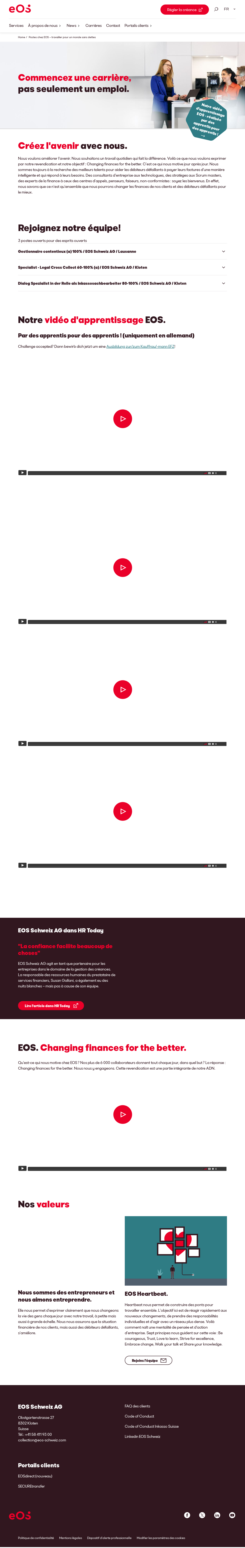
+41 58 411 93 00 (38, 1440)
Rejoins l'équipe (145, 1366)
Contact (113, 25)
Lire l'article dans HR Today (47, 1009)
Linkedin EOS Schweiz (142, 1442)
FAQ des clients (137, 1411)
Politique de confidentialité (36, 1543)
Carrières (93, 25)
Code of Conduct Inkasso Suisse (152, 1432)
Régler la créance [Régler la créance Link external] (182, 9)
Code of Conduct (139, 1421)
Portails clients (139, 25)
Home (21, 37)
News (74, 25)
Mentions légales (70, 1543)
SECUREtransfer (31, 1491)
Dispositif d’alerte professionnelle (109, 1543)
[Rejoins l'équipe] (177, 1256)
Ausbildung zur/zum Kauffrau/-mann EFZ (140, 346)
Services (16, 25)
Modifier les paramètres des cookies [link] (161, 1543)
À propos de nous (45, 25)
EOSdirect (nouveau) (35, 1481)
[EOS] (20, 9)
